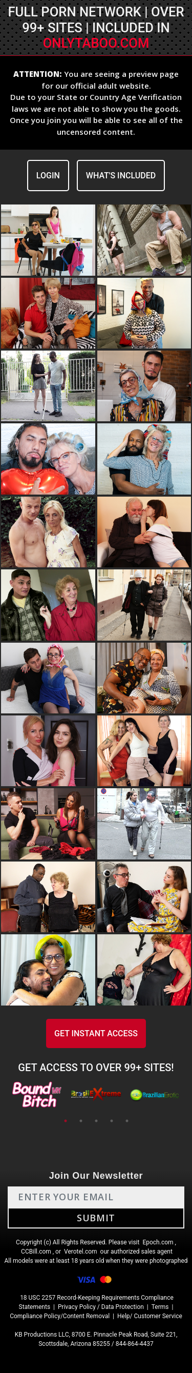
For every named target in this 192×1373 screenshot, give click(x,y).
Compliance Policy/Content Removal (60, 1316)
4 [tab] (111, 1121)
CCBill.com (36, 1251)
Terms (160, 1306)
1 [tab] (65, 1121)
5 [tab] (127, 1121)
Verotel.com (80, 1251)
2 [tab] (81, 1121)
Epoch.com (157, 1242)
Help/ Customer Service (149, 1316)
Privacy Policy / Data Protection (101, 1306)
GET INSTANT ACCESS (96, 1033)
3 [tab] (96, 1121)
